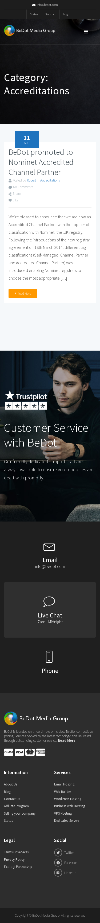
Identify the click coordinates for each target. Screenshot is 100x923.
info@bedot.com (45, 5)
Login (66, 14)
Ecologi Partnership (18, 866)
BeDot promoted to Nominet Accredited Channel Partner (41, 162)
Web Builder (62, 791)
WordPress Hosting (67, 799)
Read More (23, 293)
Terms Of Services (16, 852)
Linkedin (65, 873)
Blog (7, 791)
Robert (31, 180)
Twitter (64, 852)
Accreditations (50, 180)
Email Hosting (64, 784)
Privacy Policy (14, 859)
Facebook (65, 863)
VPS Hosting (63, 813)
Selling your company (19, 813)
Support (50, 14)
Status (34, 14)
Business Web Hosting (69, 806)
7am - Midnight (50, 621)
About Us (10, 784)
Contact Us (12, 799)
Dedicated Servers (66, 820)
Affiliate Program (16, 806)
